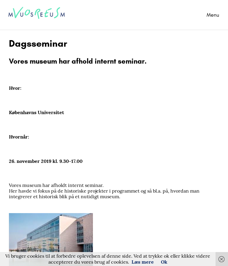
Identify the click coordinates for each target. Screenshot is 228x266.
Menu (213, 15)
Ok (164, 262)
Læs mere (143, 262)
